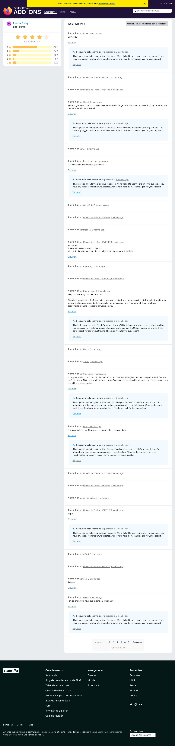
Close (85, 33)
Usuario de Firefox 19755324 (96, 90)
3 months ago (96, 33)
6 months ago (117, 278)
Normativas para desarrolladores (63, 695)
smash (86, 597)
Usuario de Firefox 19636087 (96, 485)
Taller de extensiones (57, 685)
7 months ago (96, 361)
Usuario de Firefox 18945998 (96, 278)
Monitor (134, 690)
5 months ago (98, 230)
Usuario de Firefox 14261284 (96, 77)
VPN (132, 680)
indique (21, 732)
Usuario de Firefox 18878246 (96, 242)
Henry (86, 349)
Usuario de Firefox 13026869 (96, 217)
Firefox (22, 26)
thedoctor (87, 374)
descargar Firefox (107, 3)
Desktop (92, 675)
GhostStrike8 (89, 205)
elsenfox (87, 266)
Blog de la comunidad (57, 700)
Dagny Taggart (90, 291)
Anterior (98, 642)
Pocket (134, 695)
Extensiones (50, 11)
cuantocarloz (89, 498)
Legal (31, 725)
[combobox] (152, 11)
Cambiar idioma (136, 731)
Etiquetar (72, 42)
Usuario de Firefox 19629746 (96, 510)
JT (84, 149)
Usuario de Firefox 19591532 (96, 566)
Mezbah (87, 230)
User (85, 426)
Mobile (91, 680)
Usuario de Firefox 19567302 (96, 473)
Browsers (135, 675)
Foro (48, 705)
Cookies (20, 725)
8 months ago (96, 554)
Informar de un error (56, 710)
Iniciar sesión (166, 3)
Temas (63, 11)
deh (85, 579)
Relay (133, 685)
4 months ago (117, 77)
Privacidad (8, 725)
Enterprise (93, 685)
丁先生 (86, 361)
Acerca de (51, 675)
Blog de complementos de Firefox (64, 680)
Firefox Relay (20, 23)
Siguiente (137, 642)
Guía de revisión (54, 715)
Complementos (54, 670)
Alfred (86, 554)
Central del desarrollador (59, 690)
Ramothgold (88, 161)
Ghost (86, 102)
